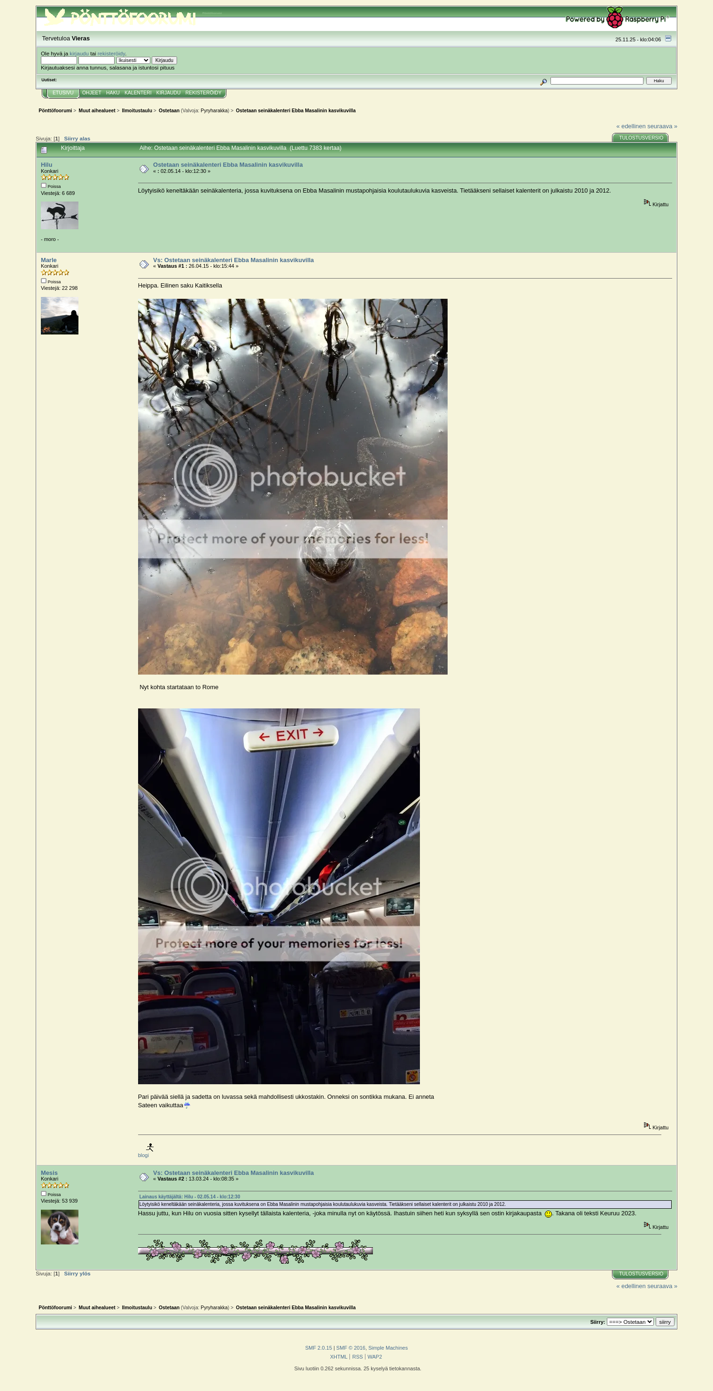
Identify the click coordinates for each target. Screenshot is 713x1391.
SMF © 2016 (350, 1348)
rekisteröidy (111, 53)
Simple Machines (388, 1348)
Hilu (46, 164)
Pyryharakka (214, 110)
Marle (49, 260)
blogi (143, 1155)
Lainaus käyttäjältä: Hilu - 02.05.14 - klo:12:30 (190, 1196)
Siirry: (597, 1322)
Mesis (49, 1172)
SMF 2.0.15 (318, 1348)
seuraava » (662, 126)
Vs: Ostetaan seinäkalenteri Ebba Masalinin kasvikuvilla (233, 260)
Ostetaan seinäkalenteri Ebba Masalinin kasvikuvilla (228, 164)
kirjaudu (79, 53)
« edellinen (630, 126)
